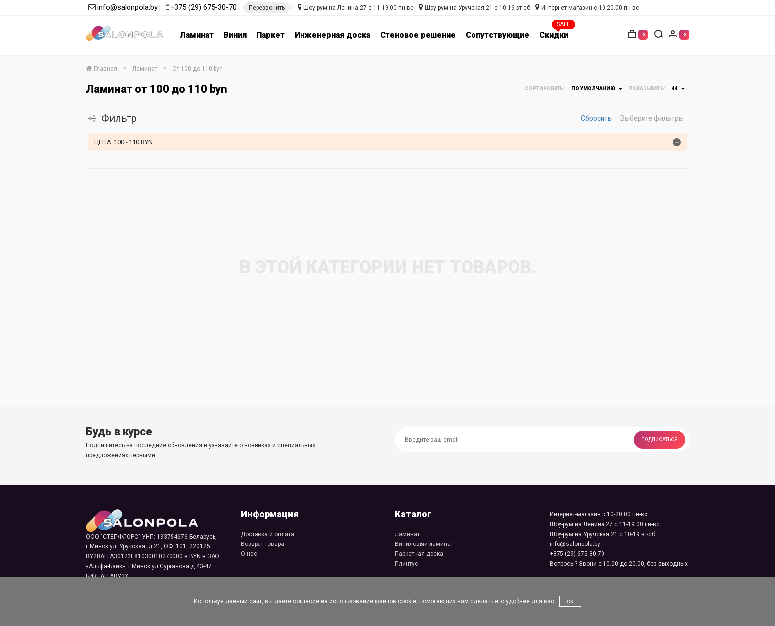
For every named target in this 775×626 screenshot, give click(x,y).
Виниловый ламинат (424, 544)
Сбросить (596, 118)
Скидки (553, 35)
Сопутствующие (497, 35)
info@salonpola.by (127, 7)
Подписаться (659, 439)
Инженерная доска (332, 35)
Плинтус (406, 563)
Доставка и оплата (267, 534)
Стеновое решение (418, 35)
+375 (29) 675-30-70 (203, 7)
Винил (235, 35)
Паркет (271, 35)
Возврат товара (262, 544)
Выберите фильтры (652, 118)
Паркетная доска (419, 553)
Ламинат (197, 35)
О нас (249, 553)
